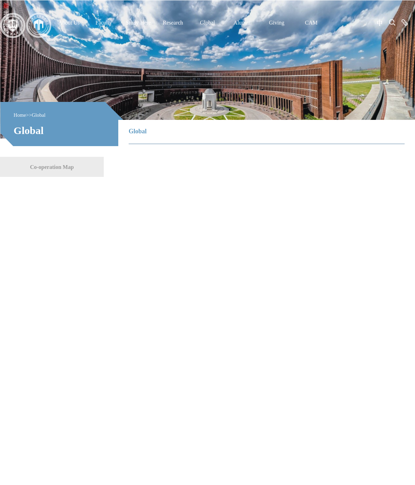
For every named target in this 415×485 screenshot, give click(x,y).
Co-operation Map (52, 166)
